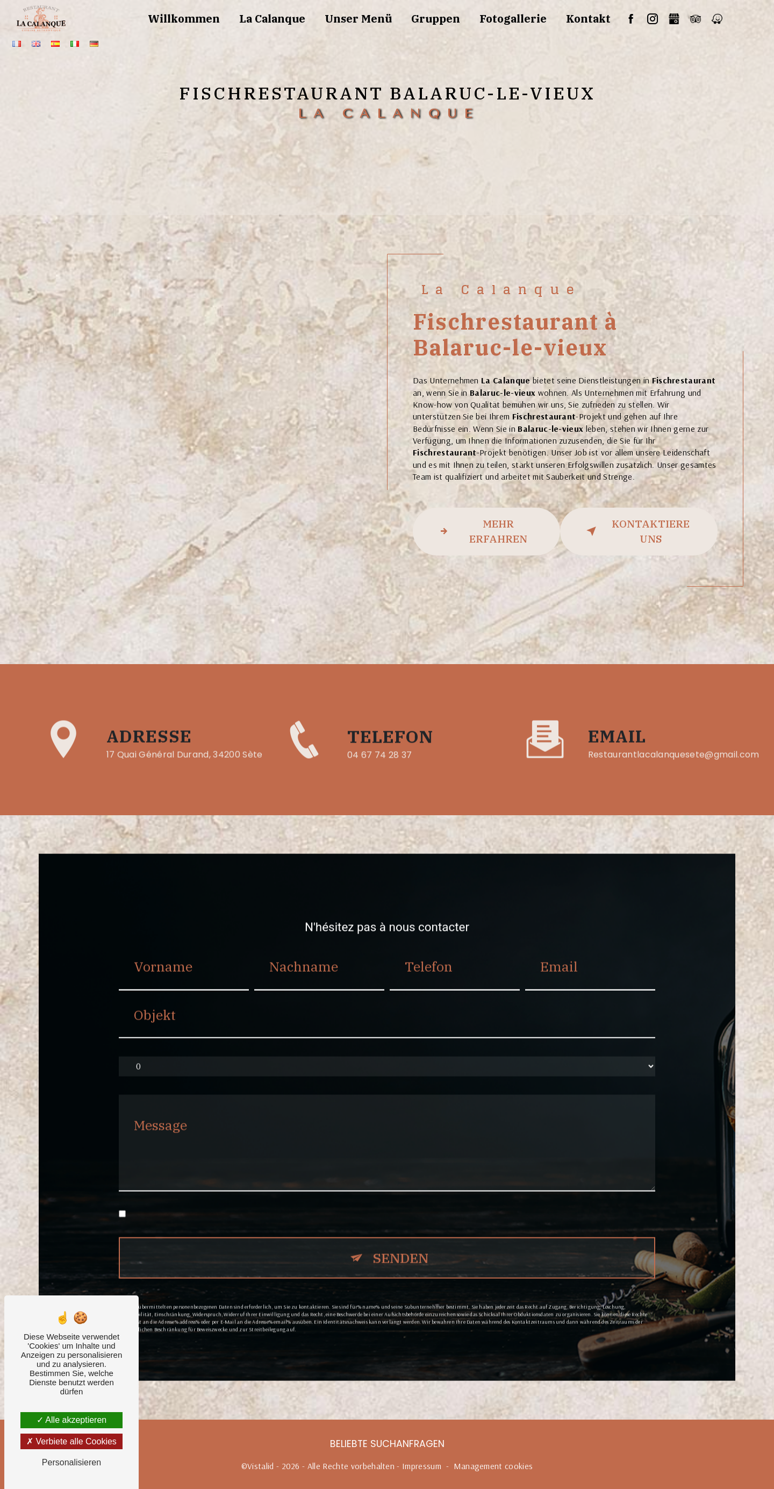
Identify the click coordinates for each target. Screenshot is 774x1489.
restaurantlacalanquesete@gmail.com (673, 735)
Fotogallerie (513, 18)
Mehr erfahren (481, 531)
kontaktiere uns (636, 531)
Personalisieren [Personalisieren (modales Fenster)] (71, 1462)
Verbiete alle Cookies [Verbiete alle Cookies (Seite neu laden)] (71, 1441)
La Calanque (272, 18)
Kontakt (588, 18)
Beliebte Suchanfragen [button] (387, 1443)
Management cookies (493, 1465)
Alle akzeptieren (71, 1419)
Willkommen (184, 18)
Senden (400, 1237)
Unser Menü (358, 18)
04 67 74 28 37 (379, 775)
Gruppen (435, 18)
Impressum (421, 1465)
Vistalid (260, 1465)
